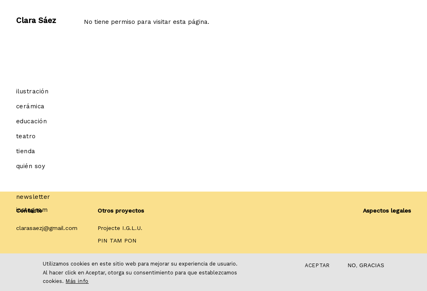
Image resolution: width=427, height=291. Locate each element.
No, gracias (366, 265)
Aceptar (317, 265)
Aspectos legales (387, 210)
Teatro (26, 136)
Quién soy (30, 166)
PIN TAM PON (117, 240)
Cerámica (30, 106)
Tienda (25, 151)
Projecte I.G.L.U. (120, 228)
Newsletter (33, 196)
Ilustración (32, 91)
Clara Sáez (36, 18)
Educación (31, 121)
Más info (77, 281)
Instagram (32, 209)
